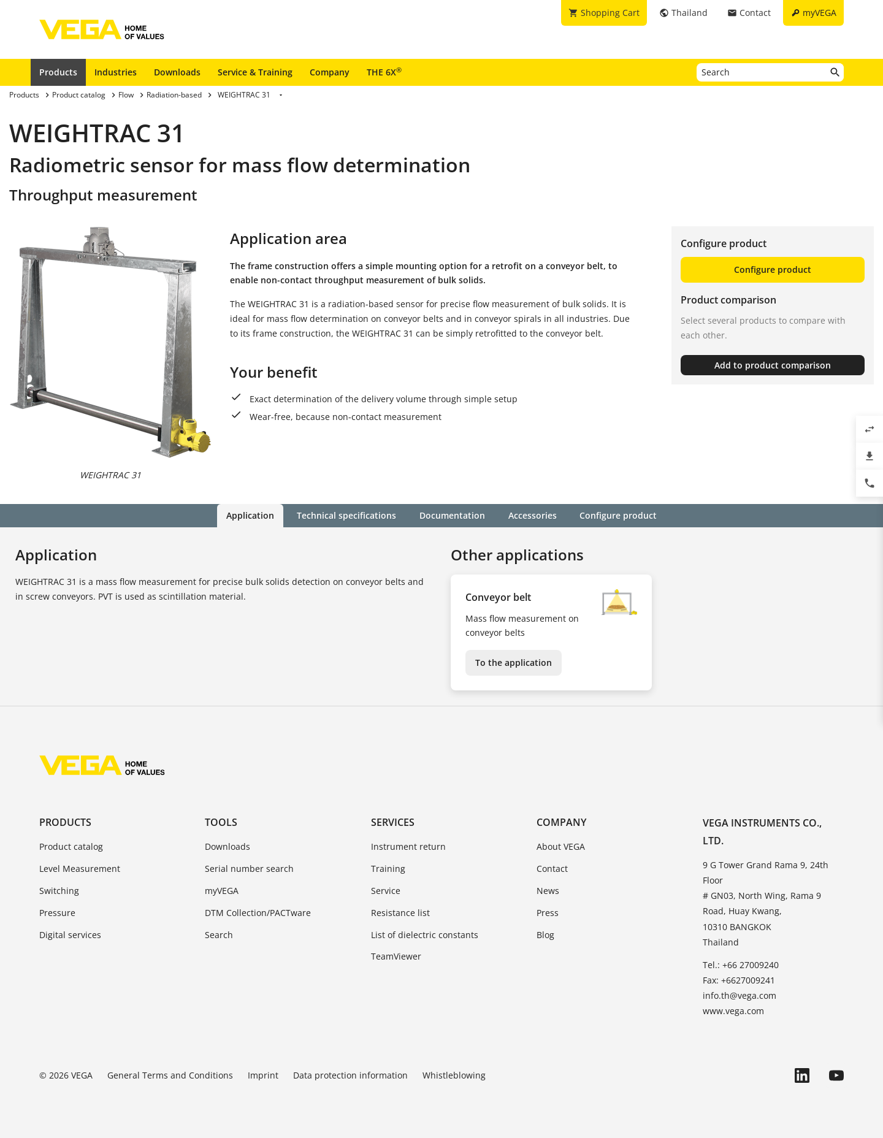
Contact (552, 868)
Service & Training (255, 72)
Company (330, 72)
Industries (115, 72)
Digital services (70, 934)
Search (219, 934)
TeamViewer (396, 956)
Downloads (177, 72)
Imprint (263, 1075)
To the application (513, 662)
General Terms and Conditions (170, 1075)
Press (548, 912)
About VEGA (561, 846)
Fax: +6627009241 (739, 980)
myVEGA (222, 890)
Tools (221, 822)
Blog (545, 934)
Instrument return (408, 846)
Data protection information (350, 1075)
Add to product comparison (772, 365)
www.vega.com (733, 1011)
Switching (59, 890)
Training (388, 868)
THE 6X (384, 72)
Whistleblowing (454, 1075)
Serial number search (249, 868)
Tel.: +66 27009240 (741, 965)
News (548, 890)
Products (58, 72)
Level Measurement (79, 868)
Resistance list (400, 912)
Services (393, 822)
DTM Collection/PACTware (258, 912)
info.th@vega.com (739, 995)
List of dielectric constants (424, 934)
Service (385, 890)
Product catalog (71, 846)
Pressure (57, 912)
